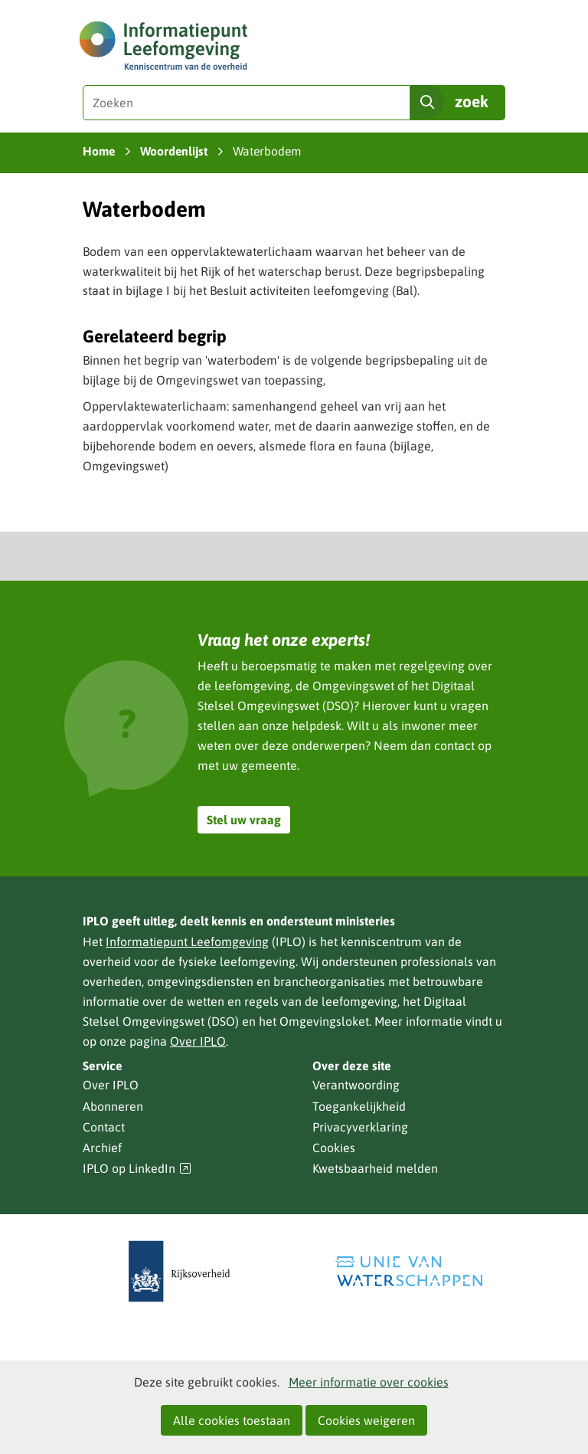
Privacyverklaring (360, 1127)
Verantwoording (356, 1085)
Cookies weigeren (366, 1420)
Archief (102, 1147)
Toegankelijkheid (359, 1106)
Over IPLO (198, 1041)
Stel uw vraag (244, 820)
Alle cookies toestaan (231, 1420)
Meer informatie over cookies (369, 1382)
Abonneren (113, 1106)
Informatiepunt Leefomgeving (187, 941)
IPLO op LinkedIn (137, 1168)
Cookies (333, 1147)
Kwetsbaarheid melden (375, 1168)
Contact (104, 1127)
